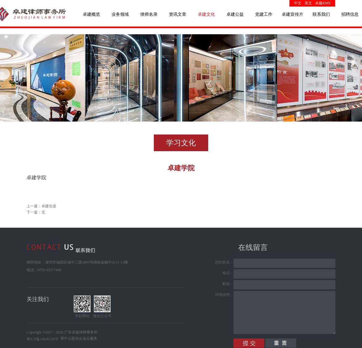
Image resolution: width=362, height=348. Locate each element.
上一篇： (41, 206)
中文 (297, 3)
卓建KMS (322, 3)
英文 (308, 3)
